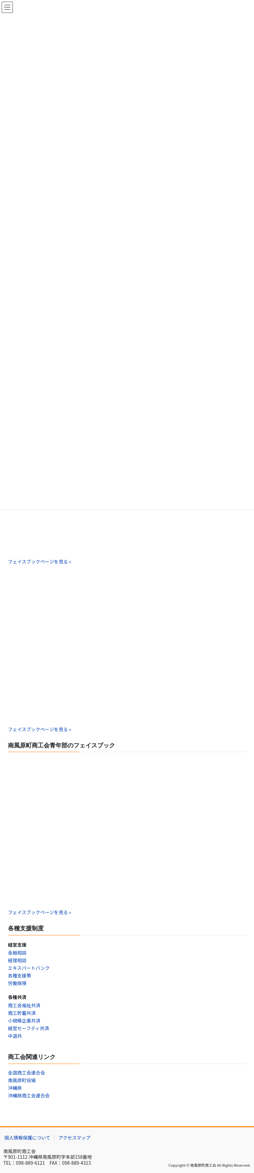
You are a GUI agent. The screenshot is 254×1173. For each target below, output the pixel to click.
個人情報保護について (27, 1137)
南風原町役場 (22, 1080)
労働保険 (17, 983)
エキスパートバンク (29, 968)
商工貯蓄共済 (22, 1013)
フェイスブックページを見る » (39, 561)
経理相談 (17, 960)
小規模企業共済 (24, 1020)
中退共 (15, 1035)
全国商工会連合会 (26, 1072)
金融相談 (17, 952)
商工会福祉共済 (24, 1005)
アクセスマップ (75, 1137)
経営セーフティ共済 (28, 1028)
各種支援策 (19, 975)
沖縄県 (15, 1088)
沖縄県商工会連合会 (29, 1095)
